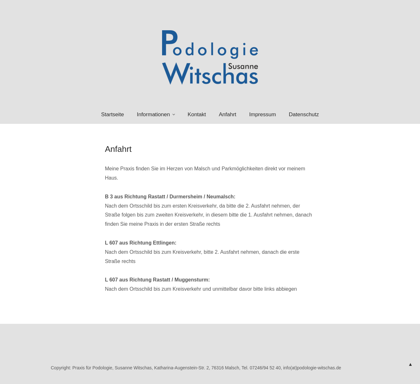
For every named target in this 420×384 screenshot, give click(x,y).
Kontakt (197, 114)
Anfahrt (227, 114)
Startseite (112, 114)
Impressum (262, 114)
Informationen (153, 114)
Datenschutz (304, 114)
